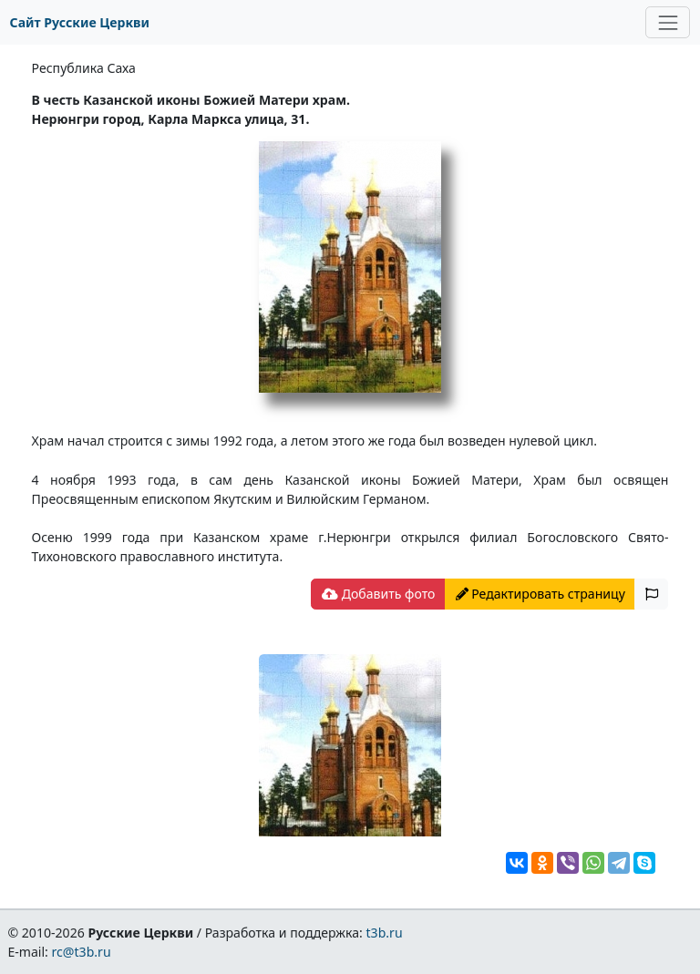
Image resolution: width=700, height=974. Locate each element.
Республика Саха (84, 68)
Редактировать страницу (540, 593)
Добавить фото (378, 593)
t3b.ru (384, 932)
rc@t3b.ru (81, 951)
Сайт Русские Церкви (79, 22)
